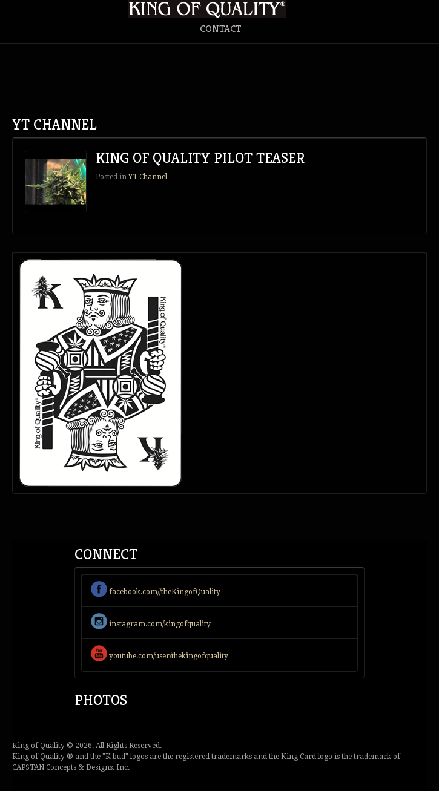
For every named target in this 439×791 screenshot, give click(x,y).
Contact (220, 28)
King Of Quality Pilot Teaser (200, 158)
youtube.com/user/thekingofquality (159, 656)
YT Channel (147, 176)
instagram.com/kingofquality (151, 624)
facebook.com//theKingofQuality (155, 592)
